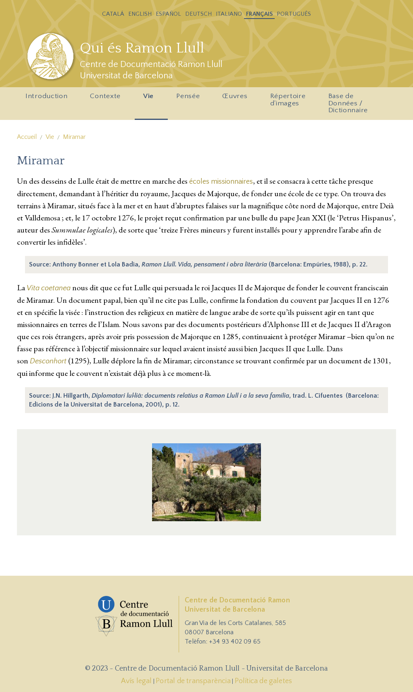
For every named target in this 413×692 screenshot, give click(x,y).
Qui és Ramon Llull (142, 48)
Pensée (190, 98)
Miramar (74, 136)
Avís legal (136, 681)
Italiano (229, 13)
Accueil (27, 136)
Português (294, 13)
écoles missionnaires (221, 182)
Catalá (113, 13)
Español (168, 13)
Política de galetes (263, 681)
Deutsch (198, 13)
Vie (150, 98)
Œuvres (236, 98)
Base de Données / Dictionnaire (348, 103)
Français (259, 13)
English (140, 13)
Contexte (107, 98)
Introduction (48, 98)
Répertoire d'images (290, 102)
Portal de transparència (193, 681)
